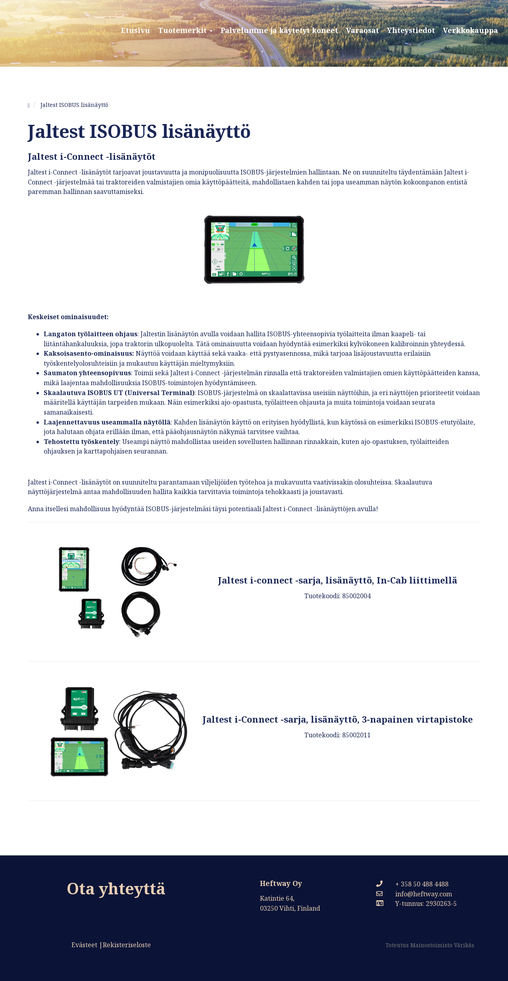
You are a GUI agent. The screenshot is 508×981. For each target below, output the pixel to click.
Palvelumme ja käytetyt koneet (279, 30)
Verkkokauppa (470, 30)
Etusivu (135, 30)
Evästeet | (87, 944)
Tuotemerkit (185, 30)
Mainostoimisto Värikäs (442, 945)
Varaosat (362, 30)
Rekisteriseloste (127, 944)
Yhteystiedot (411, 30)
